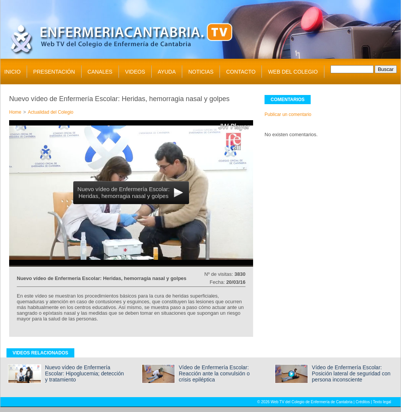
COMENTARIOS (288, 99)
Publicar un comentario (288, 114)
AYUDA (167, 72)
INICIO (12, 72)
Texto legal (382, 402)
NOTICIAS (200, 72)
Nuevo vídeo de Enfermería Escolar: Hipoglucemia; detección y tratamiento (84, 373)
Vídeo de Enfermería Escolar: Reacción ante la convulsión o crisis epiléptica (214, 373)
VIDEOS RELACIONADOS (40, 353)
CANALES (100, 72)
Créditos (363, 402)
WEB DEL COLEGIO (293, 72)
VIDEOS (135, 72)
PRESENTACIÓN (54, 72)
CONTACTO (240, 72)
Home (15, 112)
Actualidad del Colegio (50, 112)
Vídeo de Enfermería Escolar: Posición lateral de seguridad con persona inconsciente (351, 373)
